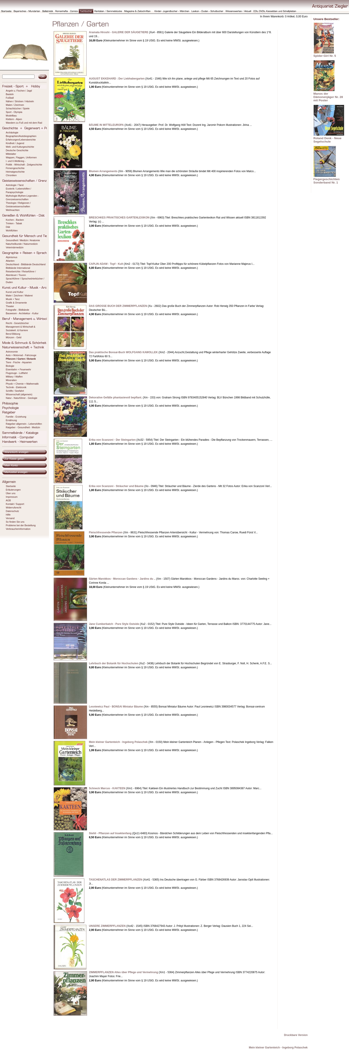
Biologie (10, 366)
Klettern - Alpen (14, 119)
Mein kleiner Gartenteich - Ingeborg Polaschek (118, 742)
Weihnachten (13, 210)
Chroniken (11, 175)
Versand (10, 518)
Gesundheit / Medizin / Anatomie (23, 240)
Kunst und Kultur (14, 292)
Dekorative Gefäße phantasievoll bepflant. (115, 397)
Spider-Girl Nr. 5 (324, 55)
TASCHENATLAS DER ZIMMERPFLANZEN (115, 879)
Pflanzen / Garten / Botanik (21, 358)
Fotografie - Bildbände (17, 309)
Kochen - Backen (15, 219)
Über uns (10, 493)
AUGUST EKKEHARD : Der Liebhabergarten (116, 78)
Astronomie (12, 351)
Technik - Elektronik (16, 387)
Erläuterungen (13, 489)
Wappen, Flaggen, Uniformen (21, 157)
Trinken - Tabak (14, 223)
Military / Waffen (14, 376)
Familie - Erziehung (16, 416)
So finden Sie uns (15, 521)
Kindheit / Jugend (15, 143)
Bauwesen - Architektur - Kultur (22, 313)
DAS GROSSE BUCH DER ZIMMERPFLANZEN (118, 306)
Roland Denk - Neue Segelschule (327, 140)
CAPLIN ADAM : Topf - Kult (106, 263)
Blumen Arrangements (103, 171)
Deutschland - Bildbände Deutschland (25, 264)
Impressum (12, 496)
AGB (8, 500)
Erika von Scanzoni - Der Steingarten (112, 439)
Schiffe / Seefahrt (15, 390)
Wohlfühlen (12, 230)
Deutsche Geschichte (17, 150)
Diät (8, 227)
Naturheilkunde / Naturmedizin (22, 244)
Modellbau (11, 115)
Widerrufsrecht (13, 507)
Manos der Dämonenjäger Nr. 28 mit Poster (328, 97)
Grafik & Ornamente (16, 302)
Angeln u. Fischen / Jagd (19, 90)
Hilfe (8, 514)
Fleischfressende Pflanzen (105, 532)
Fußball (10, 97)
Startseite (11, 486)
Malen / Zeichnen (15, 105)
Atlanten (10, 260)
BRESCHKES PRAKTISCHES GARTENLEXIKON (119, 217)
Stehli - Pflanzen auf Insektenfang (110, 833)
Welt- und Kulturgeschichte (20, 146)
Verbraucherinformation (18, 529)
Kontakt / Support (15, 504)
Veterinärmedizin (14, 247)
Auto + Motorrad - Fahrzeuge (21, 355)
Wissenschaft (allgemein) (19, 394)
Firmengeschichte (15, 168)
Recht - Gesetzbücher (17, 323)
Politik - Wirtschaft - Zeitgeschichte (24, 164)
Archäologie (12, 132)
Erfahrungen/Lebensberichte (21, 139)
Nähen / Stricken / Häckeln (20, 101)
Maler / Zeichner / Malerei (19, 295)
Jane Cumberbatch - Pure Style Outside (114, 624)
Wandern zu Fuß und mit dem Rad (24, 122)
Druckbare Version (296, 1035)
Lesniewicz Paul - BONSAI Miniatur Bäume (116, 706)
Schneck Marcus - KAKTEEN (107, 788)
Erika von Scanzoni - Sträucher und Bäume (116, 486)
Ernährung (11, 420)
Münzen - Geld (13, 337)
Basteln (10, 94)
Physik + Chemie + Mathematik (22, 383)
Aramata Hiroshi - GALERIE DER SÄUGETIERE (118, 32)
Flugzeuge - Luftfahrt (17, 373)
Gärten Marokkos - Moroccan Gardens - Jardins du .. (122, 578)
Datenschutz (12, 511)
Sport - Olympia (14, 112)
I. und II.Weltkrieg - (16, 161)
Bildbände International (18, 268)
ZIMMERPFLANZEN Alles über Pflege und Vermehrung (123, 972)
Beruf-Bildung (13, 333)
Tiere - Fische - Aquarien (19, 362)
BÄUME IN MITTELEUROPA (106, 124)
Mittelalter (11, 154)
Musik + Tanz (13, 299)
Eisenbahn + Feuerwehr (18, 369)
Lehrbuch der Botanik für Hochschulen (113, 663)
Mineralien (11, 380)
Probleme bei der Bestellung (21, 525)
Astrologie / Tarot (15, 185)
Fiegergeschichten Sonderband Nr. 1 (326, 180)
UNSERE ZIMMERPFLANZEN (107, 926)
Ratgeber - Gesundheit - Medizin (23, 427)
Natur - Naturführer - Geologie (21, 398)
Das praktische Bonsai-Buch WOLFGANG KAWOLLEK (123, 352)
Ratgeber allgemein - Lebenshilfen (24, 423)
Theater (10, 306)
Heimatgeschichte (15, 171)
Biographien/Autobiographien (21, 136)
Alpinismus (11, 257)
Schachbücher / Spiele (18, 108)
